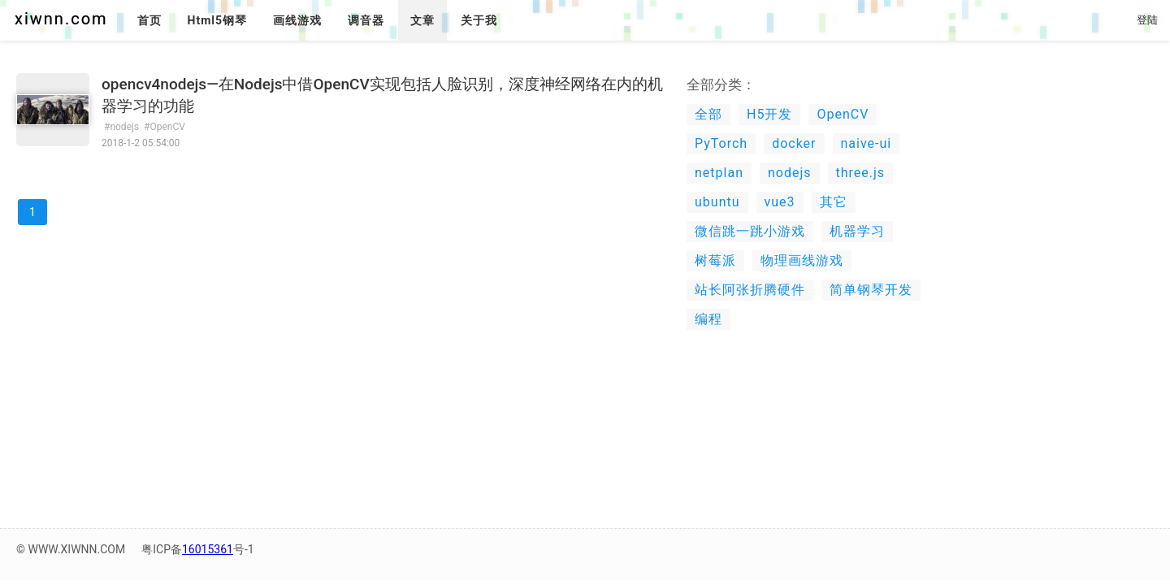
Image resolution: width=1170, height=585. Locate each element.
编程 (708, 319)
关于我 (479, 20)
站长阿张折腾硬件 (750, 289)
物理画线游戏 (801, 260)
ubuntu (717, 202)
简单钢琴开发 (871, 289)
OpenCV (843, 114)
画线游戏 (297, 20)
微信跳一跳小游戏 (750, 231)
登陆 (1147, 20)
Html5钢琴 (218, 20)
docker (794, 143)
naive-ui (866, 143)
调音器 (366, 20)
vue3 (780, 202)
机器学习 (857, 231)
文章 (422, 20)
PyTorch (721, 143)
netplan (719, 172)
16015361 (207, 549)
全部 (708, 114)
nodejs (790, 172)
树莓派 (715, 260)
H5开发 (769, 114)
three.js (861, 172)
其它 (833, 202)
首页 (149, 20)
